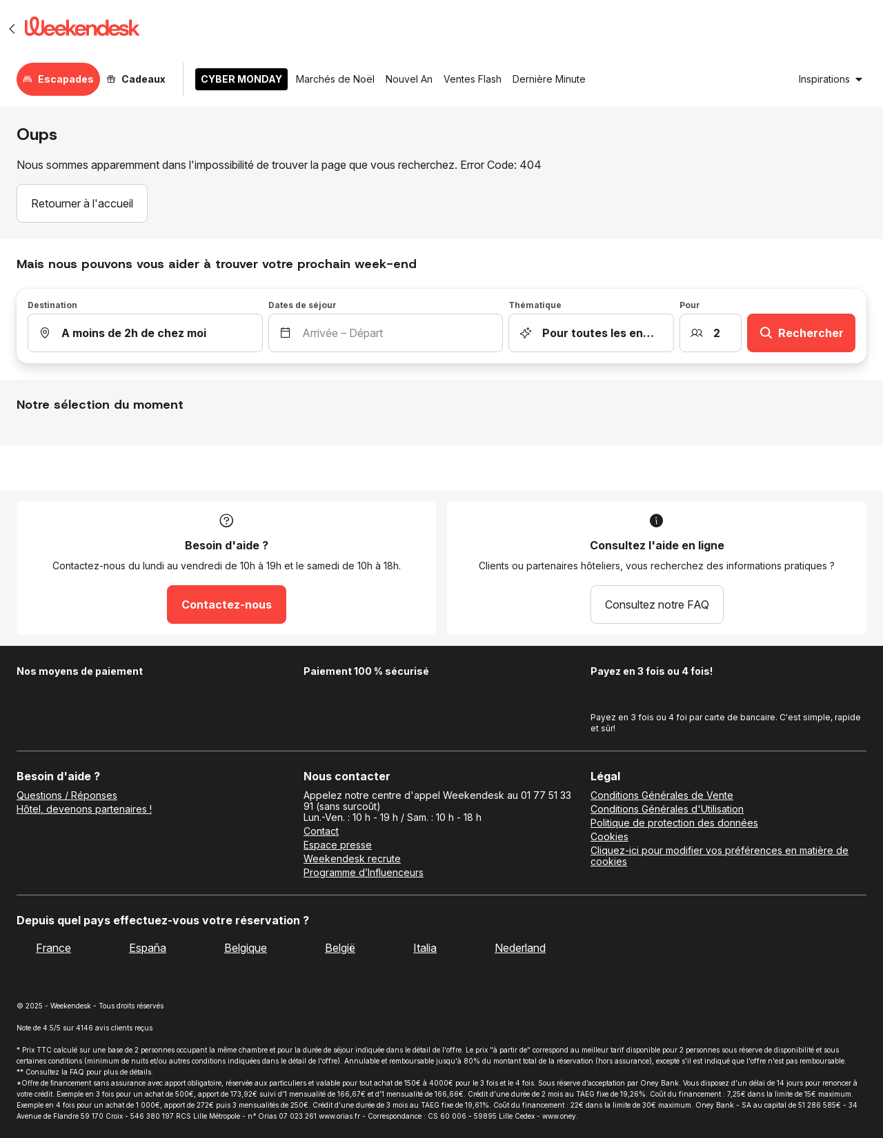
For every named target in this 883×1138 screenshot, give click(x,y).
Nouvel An (409, 79)
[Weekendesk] (82, 29)
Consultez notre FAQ (657, 604)
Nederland (520, 948)
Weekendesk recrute (352, 858)
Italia (425, 948)
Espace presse (338, 845)
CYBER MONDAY (241, 79)
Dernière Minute (549, 79)
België (340, 948)
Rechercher (801, 333)
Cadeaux (136, 79)
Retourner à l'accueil (82, 203)
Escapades (58, 79)
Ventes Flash (473, 79)
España (147, 948)
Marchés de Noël (335, 79)
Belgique (245, 948)
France (53, 948)
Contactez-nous (226, 604)
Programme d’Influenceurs (364, 872)
